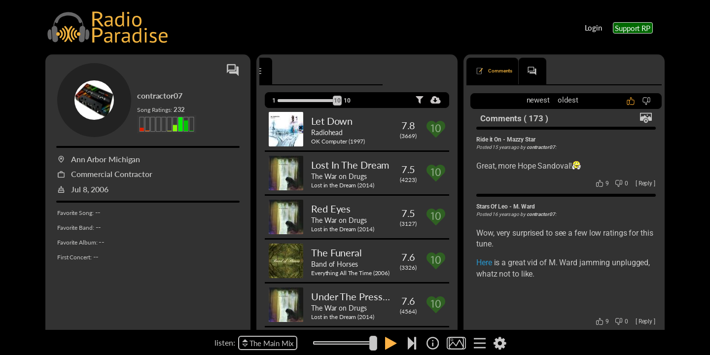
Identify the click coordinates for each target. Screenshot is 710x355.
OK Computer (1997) (338, 141)
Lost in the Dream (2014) (342, 185)
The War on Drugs (338, 176)
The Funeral (336, 252)
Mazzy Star (521, 139)
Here (484, 262)
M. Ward (524, 206)
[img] (432, 343)
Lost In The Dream (350, 165)
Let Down (332, 121)
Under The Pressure (353, 296)
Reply (646, 183)
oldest (568, 100)
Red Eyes (331, 208)
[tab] (287, 71)
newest (538, 100)
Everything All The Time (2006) (350, 273)
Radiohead (327, 132)
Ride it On (488, 139)
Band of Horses (334, 264)
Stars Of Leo (492, 206)
